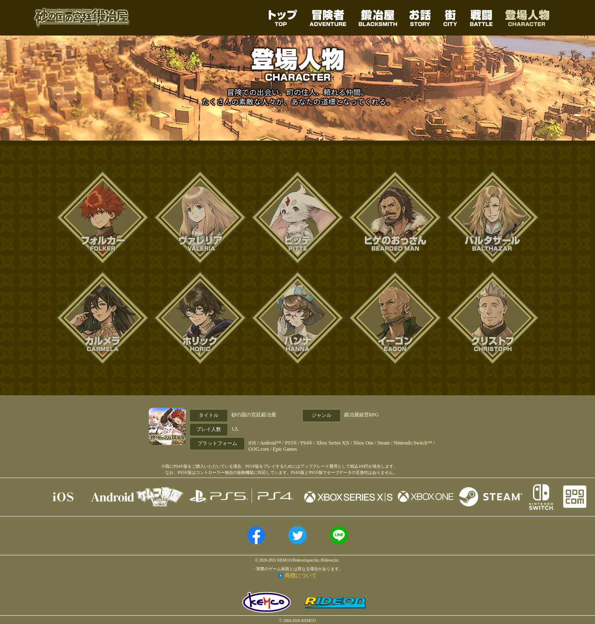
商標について (301, 575)
